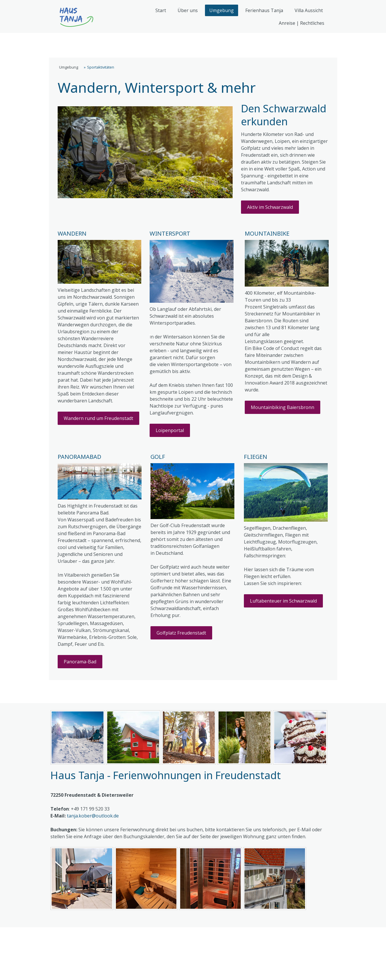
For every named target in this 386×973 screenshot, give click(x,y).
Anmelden (323, 963)
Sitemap (185, 937)
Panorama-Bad (80, 661)
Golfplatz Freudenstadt (181, 633)
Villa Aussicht (309, 10)
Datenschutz (101, 937)
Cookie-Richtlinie (146, 937)
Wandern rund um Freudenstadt (98, 418)
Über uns (188, 10)
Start (160, 10)
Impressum (64, 937)
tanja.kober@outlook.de (93, 816)
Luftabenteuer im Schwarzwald (283, 601)
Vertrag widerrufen (78, 946)
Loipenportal (170, 430)
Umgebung (221, 10)
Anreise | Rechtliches (301, 23)
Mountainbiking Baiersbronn (282, 407)
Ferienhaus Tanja (264, 10)
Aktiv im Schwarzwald (270, 207)
